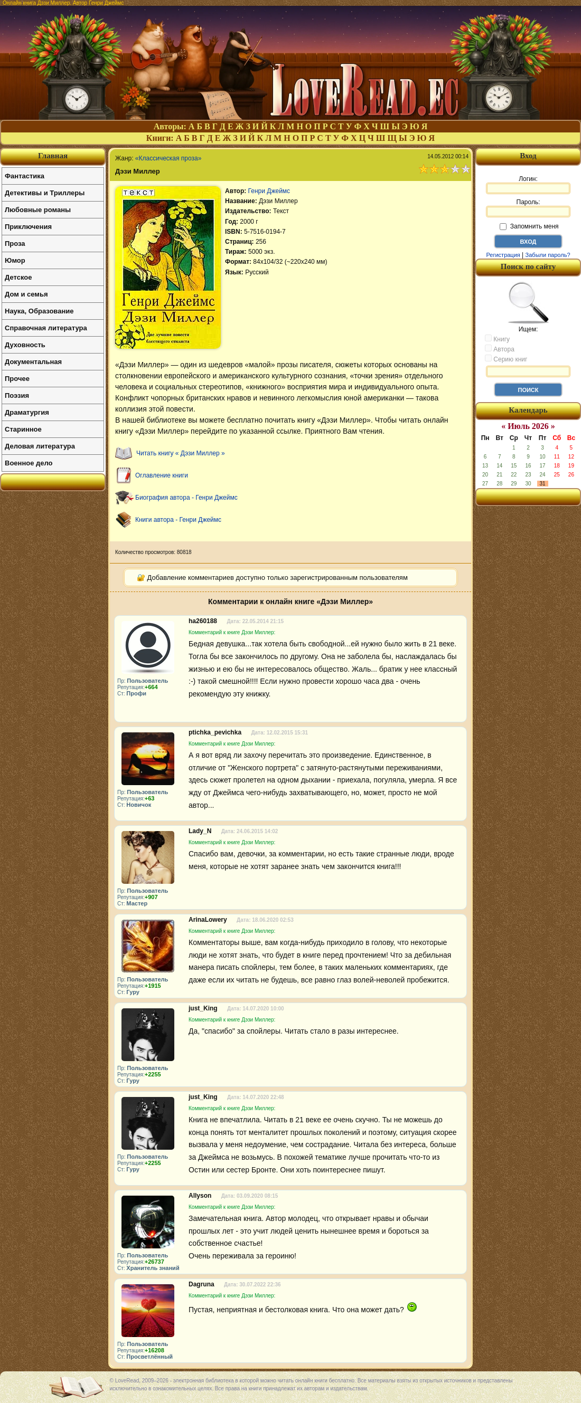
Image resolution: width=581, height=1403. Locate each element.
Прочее (17, 379)
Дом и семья (26, 294)
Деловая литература (40, 446)
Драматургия (27, 412)
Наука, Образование (39, 311)
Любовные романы (38, 210)
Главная (53, 155)
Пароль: (528, 207)
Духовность (25, 345)
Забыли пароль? (548, 255)
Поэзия (17, 395)
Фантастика (24, 176)
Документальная (33, 362)
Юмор (15, 260)
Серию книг (506, 359)
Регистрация (503, 255)
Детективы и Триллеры (45, 193)
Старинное (23, 429)
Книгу (497, 339)
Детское (18, 277)
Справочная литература (46, 328)
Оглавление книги (161, 475)
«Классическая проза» (168, 158)
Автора (499, 349)
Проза (15, 243)
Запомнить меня (529, 226)
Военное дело (29, 463)
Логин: (528, 184)
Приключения (28, 227)
